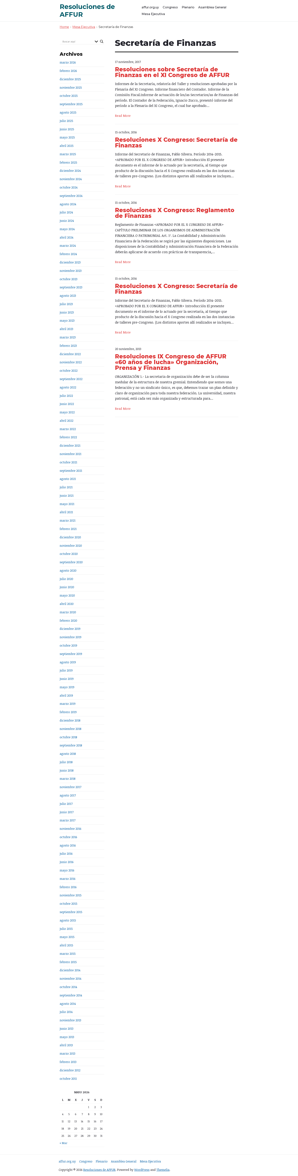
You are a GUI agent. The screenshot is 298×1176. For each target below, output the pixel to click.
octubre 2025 (69, 96)
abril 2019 (66, 695)
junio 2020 (67, 587)
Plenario (188, 7)
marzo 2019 (67, 704)
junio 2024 (67, 221)
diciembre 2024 (70, 171)
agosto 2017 (68, 795)
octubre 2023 (68, 279)
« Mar (63, 1143)
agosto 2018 (68, 754)
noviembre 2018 (70, 729)
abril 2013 (66, 1045)
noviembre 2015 (71, 895)
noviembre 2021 (70, 454)
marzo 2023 (68, 337)
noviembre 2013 (70, 1020)
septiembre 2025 (71, 104)
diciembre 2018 (70, 720)
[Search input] (78, 41)
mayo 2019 (67, 687)
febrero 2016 (68, 887)
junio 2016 (67, 862)
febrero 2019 (68, 712)
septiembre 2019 (71, 654)
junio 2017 (67, 812)
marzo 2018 (67, 779)
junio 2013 (66, 1028)
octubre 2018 (68, 737)
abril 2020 (67, 604)
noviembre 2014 (70, 978)
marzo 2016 (67, 879)
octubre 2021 (68, 462)
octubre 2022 (69, 370)
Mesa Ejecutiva (153, 14)
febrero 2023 (68, 346)
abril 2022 (66, 421)
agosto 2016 (68, 845)
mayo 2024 (67, 229)
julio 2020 (66, 579)
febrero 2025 (68, 162)
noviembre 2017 (70, 787)
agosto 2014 (68, 1004)
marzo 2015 (68, 954)
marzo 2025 (68, 154)
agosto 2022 (68, 387)
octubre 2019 (68, 645)
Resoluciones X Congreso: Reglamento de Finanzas (174, 213)
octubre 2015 (68, 903)
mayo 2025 (67, 137)
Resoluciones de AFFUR (99, 1170)
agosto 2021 (68, 479)
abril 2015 (66, 945)
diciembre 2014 (70, 970)
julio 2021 (66, 487)
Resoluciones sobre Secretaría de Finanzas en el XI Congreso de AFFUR (172, 72)
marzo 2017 (67, 820)
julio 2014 (66, 1012)
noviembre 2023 (71, 271)
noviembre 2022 (71, 362)
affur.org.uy (150, 7)
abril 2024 (66, 237)
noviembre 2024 (71, 179)
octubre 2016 (68, 837)
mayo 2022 (67, 412)
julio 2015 (66, 929)
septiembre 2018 (71, 745)
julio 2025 (66, 121)
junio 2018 (67, 770)
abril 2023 (66, 329)
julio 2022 (66, 396)
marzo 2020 (68, 612)
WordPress (142, 1170)
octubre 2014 (68, 987)
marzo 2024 (68, 245)
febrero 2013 (68, 1062)
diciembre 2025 (70, 79)
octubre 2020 (69, 554)
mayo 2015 (67, 937)
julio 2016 (66, 853)
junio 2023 (67, 312)
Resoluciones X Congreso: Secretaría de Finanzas (176, 142)
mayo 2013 (67, 1037)
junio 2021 (67, 495)
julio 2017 (66, 804)
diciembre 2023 (70, 262)
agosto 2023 (68, 296)
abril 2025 (67, 146)
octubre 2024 (69, 187)
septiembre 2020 (71, 562)
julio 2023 (66, 304)
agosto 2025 (68, 112)
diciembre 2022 (70, 354)
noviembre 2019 (70, 637)
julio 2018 (66, 762)
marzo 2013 (67, 1053)
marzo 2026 (68, 62)
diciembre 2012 (70, 1070)
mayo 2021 (67, 504)
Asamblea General (212, 7)
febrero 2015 (68, 962)
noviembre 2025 (71, 87)
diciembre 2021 (70, 445)
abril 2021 (66, 512)
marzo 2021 (67, 520)
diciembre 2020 (70, 537)
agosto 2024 (68, 204)
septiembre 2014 (71, 995)
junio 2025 (67, 129)
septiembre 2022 (71, 379)
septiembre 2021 (71, 471)
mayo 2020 (67, 595)
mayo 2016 (67, 870)
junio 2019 (67, 679)
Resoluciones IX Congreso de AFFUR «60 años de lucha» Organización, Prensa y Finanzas (170, 362)
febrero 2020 (68, 620)
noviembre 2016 (70, 829)
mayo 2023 (67, 320)
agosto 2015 (68, 920)
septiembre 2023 (71, 287)
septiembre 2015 (71, 912)
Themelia (163, 1170)
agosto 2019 (68, 662)
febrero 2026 (68, 71)
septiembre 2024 (71, 196)
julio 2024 (66, 212)
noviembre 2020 (71, 545)
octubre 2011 (68, 1079)
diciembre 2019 (70, 629)
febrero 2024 (68, 254)
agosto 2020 (68, 570)
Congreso (170, 7)
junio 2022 (67, 404)
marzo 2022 (68, 429)
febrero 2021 (68, 529)
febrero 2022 (68, 437)
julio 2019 (66, 670)
